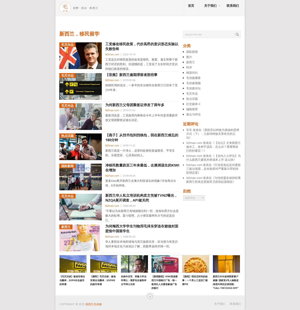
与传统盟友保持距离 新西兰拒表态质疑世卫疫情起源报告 (213, 180)
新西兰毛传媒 (94, 304)
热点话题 (192, 99)
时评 (189, 67)
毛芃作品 (192, 93)
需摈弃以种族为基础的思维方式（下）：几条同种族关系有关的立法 (212, 133)
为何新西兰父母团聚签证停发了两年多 (134, 104)
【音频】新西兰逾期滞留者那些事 (131, 74)
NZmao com (112, 54)
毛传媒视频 (193, 83)
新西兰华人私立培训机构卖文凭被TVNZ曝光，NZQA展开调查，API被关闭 (141, 197)
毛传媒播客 (193, 78)
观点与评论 (193, 114)
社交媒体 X (193, 104)
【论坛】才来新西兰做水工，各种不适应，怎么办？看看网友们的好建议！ (213, 146)
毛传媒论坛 (193, 88)
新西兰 (190, 62)
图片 (189, 57)
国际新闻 (192, 52)
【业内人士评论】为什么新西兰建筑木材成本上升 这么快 (213, 157)
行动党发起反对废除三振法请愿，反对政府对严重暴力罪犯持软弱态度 (213, 168)
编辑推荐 (192, 109)
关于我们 (210, 5)
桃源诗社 (192, 72)
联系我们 (233, 5)
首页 (191, 5)
